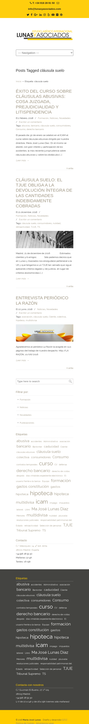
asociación (27, 316)
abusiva (26, 125)
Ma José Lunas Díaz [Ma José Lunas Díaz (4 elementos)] (50, 508)
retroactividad (23, 227)
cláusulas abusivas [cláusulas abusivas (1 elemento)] (25, 452)
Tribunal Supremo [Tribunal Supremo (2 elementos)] (28, 530)
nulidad (56, 223)
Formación (43, 118)
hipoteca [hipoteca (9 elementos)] (41, 493)
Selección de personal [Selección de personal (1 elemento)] (50, 525)
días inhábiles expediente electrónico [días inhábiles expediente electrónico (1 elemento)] (44, 475)
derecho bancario (35, 129)
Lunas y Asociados (44, 33)
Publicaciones (27, 422)
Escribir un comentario (30, 122)
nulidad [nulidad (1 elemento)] (53, 516)
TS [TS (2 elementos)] (44, 530)
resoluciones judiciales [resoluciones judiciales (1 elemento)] (27, 520)
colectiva (61, 316)
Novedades (64, 118)
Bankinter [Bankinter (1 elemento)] (37, 447)
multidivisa (31, 320)
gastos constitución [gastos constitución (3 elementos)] (32, 486)
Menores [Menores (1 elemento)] (20, 516)
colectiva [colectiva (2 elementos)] (22, 457)
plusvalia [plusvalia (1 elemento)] (63, 516)
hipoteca (20, 320)
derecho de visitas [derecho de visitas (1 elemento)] (61, 471)
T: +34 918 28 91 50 (43, 3)
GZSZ (64, 720)
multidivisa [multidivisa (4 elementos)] (37, 515)
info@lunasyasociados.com (44, 8)
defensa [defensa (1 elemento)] (63, 464)
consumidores (63, 125)
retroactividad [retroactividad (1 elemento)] (31, 525)
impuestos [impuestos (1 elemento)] (64, 503)
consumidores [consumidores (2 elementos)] (41, 457)
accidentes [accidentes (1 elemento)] (36, 441)
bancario (35, 125)
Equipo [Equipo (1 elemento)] (45, 481)
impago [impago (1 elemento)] (53, 503)
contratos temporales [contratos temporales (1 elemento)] (26, 464)
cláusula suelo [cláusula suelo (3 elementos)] (49, 451)
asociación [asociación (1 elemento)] (65, 441)
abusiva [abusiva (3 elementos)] (22, 441)
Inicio (18, 81)
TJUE (33, 227)
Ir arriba (70, 168)
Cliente (52, 316)
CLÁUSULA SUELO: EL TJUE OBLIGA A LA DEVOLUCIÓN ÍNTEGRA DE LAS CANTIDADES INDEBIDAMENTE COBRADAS (44, 193)
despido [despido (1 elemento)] (20, 475)
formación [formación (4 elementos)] (61, 480)
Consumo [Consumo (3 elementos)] (60, 457)
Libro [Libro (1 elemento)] (27, 509)
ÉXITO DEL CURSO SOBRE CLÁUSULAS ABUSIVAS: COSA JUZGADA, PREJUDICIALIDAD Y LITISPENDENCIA (44, 102)
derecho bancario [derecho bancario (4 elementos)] (33, 470)
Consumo (20, 129)
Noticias (54, 118)
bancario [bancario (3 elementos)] (23, 446)
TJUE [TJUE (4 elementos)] (68, 525)
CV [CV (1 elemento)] (56, 464)
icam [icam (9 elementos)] (42, 501)
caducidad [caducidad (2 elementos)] (51, 446)
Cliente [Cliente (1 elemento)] (63, 447)
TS (38, 227)
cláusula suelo (48, 125)
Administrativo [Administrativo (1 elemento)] (50, 441)
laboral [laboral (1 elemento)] (19, 509)
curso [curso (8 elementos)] (46, 463)
